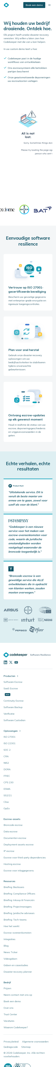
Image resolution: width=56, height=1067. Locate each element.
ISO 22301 (10, 743)
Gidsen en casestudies (16, 965)
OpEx (7, 808)
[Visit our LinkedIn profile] (5, 662)
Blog (6, 945)
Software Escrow (13, 681)
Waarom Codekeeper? (16, 1027)
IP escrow (9, 851)
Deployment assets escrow (19, 844)
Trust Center (10, 1014)
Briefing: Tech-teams (15, 919)
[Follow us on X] (10, 662)
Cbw (6, 801)
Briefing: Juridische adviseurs (19, 913)
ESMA (7, 788)
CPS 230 (8, 782)
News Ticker (10, 952)
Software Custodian (14, 720)
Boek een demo (34, 5)
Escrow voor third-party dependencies (25, 857)
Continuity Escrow (14, 700)
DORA (7, 769)
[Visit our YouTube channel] (15, 662)
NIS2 (6, 762)
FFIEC (7, 775)
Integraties (9, 939)
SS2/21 (8, 795)
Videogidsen (10, 958)
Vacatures (9, 1020)
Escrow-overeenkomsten (17, 932)
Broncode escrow (13, 824)
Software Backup (13, 707)
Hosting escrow (12, 864)
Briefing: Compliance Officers (19, 893)
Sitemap (26, 1046)
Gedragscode (11, 1046)
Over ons (8, 1007)
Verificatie (9, 713)
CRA (6, 756)
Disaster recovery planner (18, 971)
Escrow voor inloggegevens (19, 870)
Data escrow (10, 831)
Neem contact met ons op (18, 994)
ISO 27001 (10, 736)
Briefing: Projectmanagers (18, 906)
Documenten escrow (15, 837)
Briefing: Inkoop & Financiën (19, 900)
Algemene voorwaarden (35, 1041)
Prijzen (7, 988)
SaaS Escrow (11, 688)
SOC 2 (7, 749)
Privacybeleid (11, 1041)
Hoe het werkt (11, 926)
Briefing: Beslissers (14, 887)
